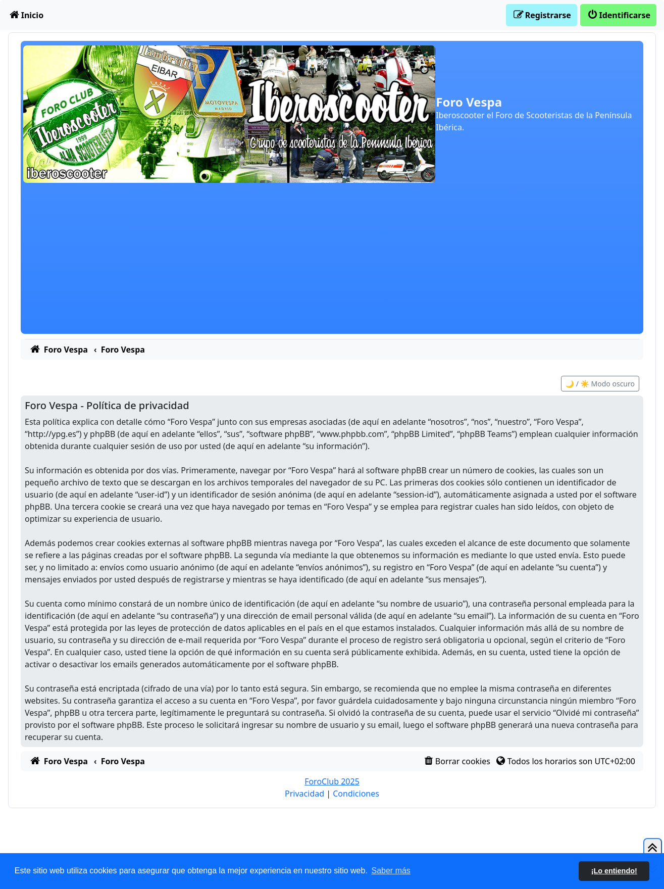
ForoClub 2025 (332, 781)
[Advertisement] (332, 263)
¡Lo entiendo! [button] (614, 871)
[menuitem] (25, 15)
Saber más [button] (391, 870)
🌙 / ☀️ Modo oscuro (600, 383)
